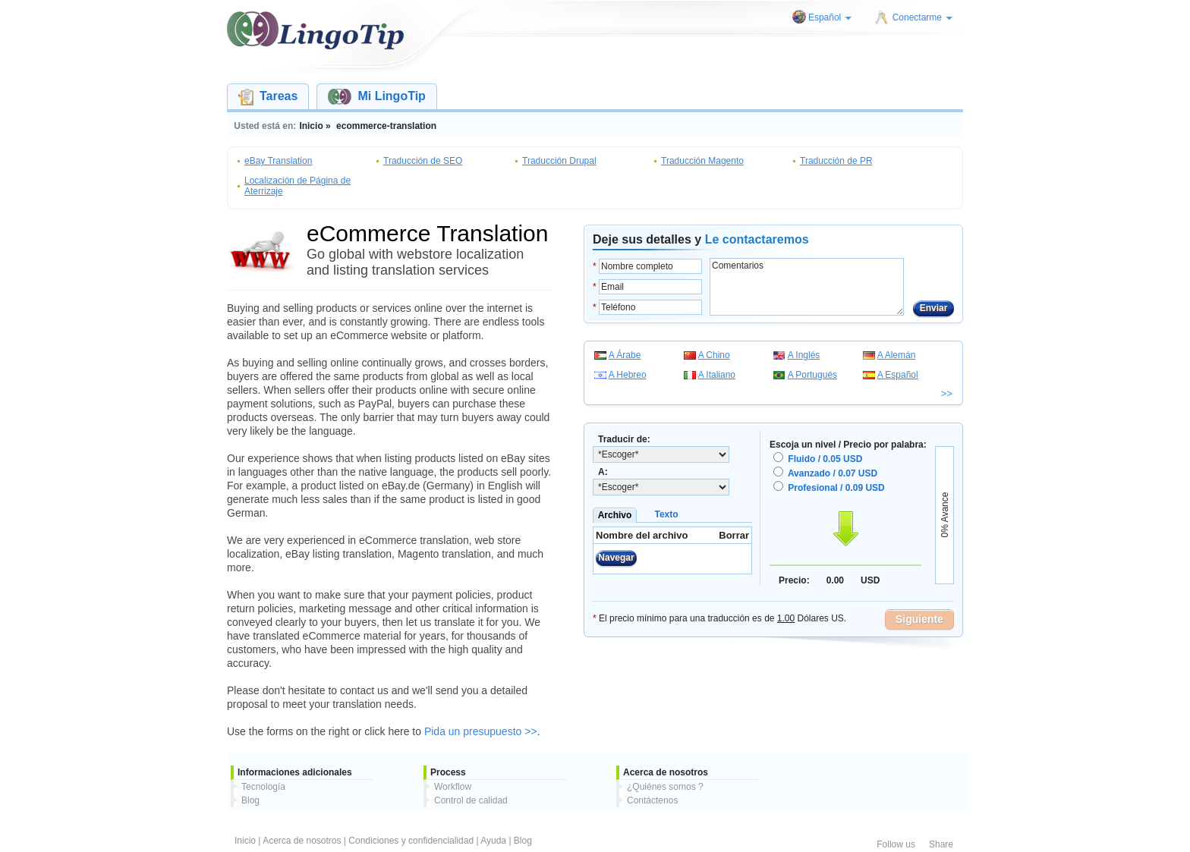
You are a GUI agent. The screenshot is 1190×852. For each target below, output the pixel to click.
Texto (666, 514)
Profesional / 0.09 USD (836, 488)
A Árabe (625, 355)
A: (603, 472)
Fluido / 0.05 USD (825, 459)
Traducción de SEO (422, 161)
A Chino (714, 355)
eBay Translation (278, 161)
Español (830, 17)
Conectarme (922, 17)
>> (946, 393)
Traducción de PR (836, 161)
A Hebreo (628, 374)
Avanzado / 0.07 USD (832, 473)
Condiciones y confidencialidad (411, 840)
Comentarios (807, 287)
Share (941, 844)
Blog (250, 800)
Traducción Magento (702, 161)
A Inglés (804, 355)
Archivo (615, 515)
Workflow (452, 786)
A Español (897, 374)
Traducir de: (624, 439)
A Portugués (812, 374)
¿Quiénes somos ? (665, 786)
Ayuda (493, 840)
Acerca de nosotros (302, 840)
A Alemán (896, 355)
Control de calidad (471, 800)
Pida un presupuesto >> (480, 731)
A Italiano (716, 374)
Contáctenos (652, 800)
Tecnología (263, 786)
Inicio (245, 840)
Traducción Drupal (559, 161)
